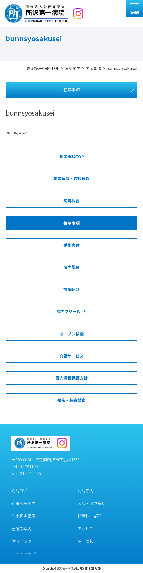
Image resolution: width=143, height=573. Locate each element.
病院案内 (72, 68)
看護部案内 (21, 528)
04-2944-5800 (31, 466)
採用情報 (86, 541)
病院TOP (19, 491)
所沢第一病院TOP (43, 68)
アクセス (85, 528)
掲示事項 (93, 68)
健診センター (23, 541)
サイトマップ (23, 554)
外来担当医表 (23, 516)
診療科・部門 (90, 516)
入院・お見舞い (92, 503)
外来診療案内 (23, 503)
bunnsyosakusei (20, 132)
